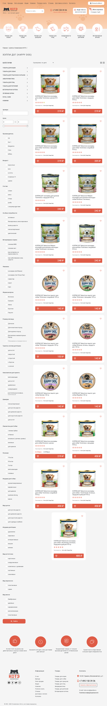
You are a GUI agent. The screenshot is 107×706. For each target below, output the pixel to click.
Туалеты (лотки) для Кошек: (12, 346)
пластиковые (12, 585)
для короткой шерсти (15, 416)
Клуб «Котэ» (80, 10)
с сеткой (11, 366)
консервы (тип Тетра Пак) (16, 275)
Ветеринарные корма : (10, 240)
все (9, 169)
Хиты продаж (39, 681)
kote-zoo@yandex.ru (90, 690)
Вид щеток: (6, 505)
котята (10, 173)
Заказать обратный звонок (60, 12)
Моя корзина (96, 10)
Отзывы (37, 691)
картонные (11, 558)
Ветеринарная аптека (61, 691)
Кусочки (10, 308)
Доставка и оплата (41, 694)
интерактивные (13, 539)
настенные (11, 570)
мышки (10, 543)
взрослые (11, 165)
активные (11, 217)
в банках (11, 434)
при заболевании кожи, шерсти (15, 258)
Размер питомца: (8, 319)
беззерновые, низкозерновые (18, 221)
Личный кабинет (97, 3)
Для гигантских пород (15, 327)
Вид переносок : (8, 581)
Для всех (11, 323)
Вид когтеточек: (8, 554)
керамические (12, 607)
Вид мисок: (6, 594)
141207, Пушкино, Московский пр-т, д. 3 (91, 676)
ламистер (11, 279)
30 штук (10, 461)
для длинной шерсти (15, 412)
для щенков (12, 446)
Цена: (4, 118)
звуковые (11, 535)
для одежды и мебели (15, 522)
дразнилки (11, 532)
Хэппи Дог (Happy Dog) (48, 105)
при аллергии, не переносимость (13, 253)
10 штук (10, 457)
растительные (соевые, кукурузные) (15, 394)
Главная (5, 48)
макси (10, 499)
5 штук (10, 465)
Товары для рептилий (61, 689)
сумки (10, 589)
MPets (10, 154)
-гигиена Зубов (12, 430)
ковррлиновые (13, 562)
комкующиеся (12, 389)
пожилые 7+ (12, 177)
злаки (10, 191)
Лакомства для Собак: (10, 426)
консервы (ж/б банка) (15, 271)
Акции (37, 684)
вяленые (11, 442)
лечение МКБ (12, 244)
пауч (9, 287)
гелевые (11, 473)
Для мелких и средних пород (17, 341)
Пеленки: (6, 453)
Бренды (37, 679)
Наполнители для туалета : (11, 372)
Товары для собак (60, 679)
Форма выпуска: (8, 292)
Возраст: (5, 160)
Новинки (38, 686)
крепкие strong (13, 495)
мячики (10, 547)
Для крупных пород (14, 331)
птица (10, 198)
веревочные (12, 487)
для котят (11, 350)
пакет (10, 283)
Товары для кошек (60, 676)
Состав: (5, 186)
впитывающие (12, 377)
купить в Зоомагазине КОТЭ (17, 48)
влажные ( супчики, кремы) (17, 438)
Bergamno (11, 146)
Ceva (9, 150)
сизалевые (11, 574)
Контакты (38, 696)
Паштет (10, 312)
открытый (11, 358)
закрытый (11, 354)
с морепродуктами (14, 206)
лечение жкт (12, 248)
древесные (11, 385)
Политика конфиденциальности (88, 692)
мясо (9, 194)
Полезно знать (39, 689)
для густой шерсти (14, 408)
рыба (9, 202)
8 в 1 (9, 142)
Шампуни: (6, 399)
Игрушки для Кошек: (9, 527)
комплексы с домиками (15, 566)
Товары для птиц (60, 684)
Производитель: (8, 134)
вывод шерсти (13, 225)
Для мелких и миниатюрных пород (17, 336)
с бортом (11, 362)
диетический (12, 233)
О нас (37, 676)
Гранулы (11, 301)
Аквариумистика (60, 686)
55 (9, 138)
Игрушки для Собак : (9, 478)
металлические (13, 611)
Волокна (11, 297)
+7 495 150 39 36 (60, 10)
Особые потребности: (10, 213)
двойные (11, 603)
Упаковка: (6, 266)
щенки (10, 181)
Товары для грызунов (61, 681)
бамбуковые (12, 599)
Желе (10, 304)
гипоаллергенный (13, 229)
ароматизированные (15, 483)
